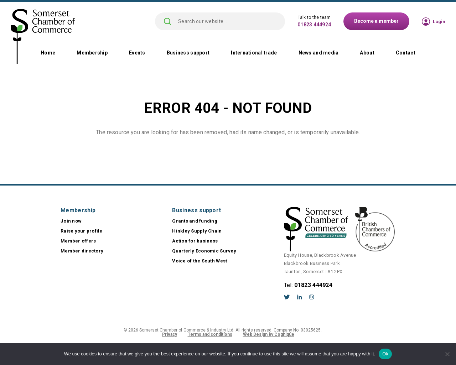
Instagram (311, 296)
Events (137, 53)
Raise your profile (82, 231)
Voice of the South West (199, 261)
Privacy (169, 334)
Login (439, 21)
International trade (254, 53)
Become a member (376, 21)
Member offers (78, 241)
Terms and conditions (210, 334)
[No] (447, 354)
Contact (405, 53)
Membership (92, 53)
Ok (385, 353)
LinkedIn (299, 296)
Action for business (195, 241)
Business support (188, 53)
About (367, 53)
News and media (319, 53)
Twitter (287, 296)
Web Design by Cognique (268, 334)
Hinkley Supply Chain (197, 231)
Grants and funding (194, 221)
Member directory (82, 251)
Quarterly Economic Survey (204, 251)
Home (48, 53)
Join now (71, 221)
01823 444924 (314, 24)
